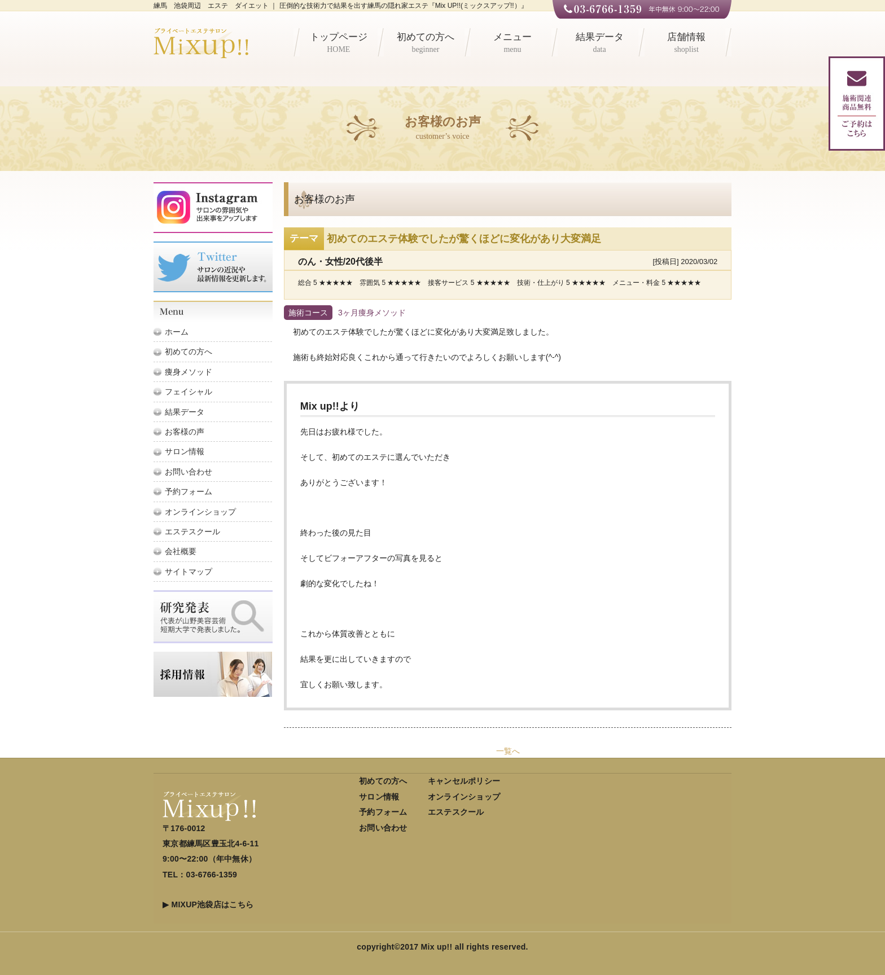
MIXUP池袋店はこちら (212, 904)
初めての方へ (425, 44)
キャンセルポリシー (464, 780)
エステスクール (192, 531)
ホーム (177, 331)
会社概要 (180, 551)
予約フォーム (188, 491)
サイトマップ (188, 571)
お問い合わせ (188, 471)
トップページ (338, 44)
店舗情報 (686, 44)
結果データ (599, 44)
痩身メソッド (188, 371)
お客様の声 (184, 431)
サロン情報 (184, 451)
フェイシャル (188, 391)
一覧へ (508, 751)
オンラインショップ (200, 511)
